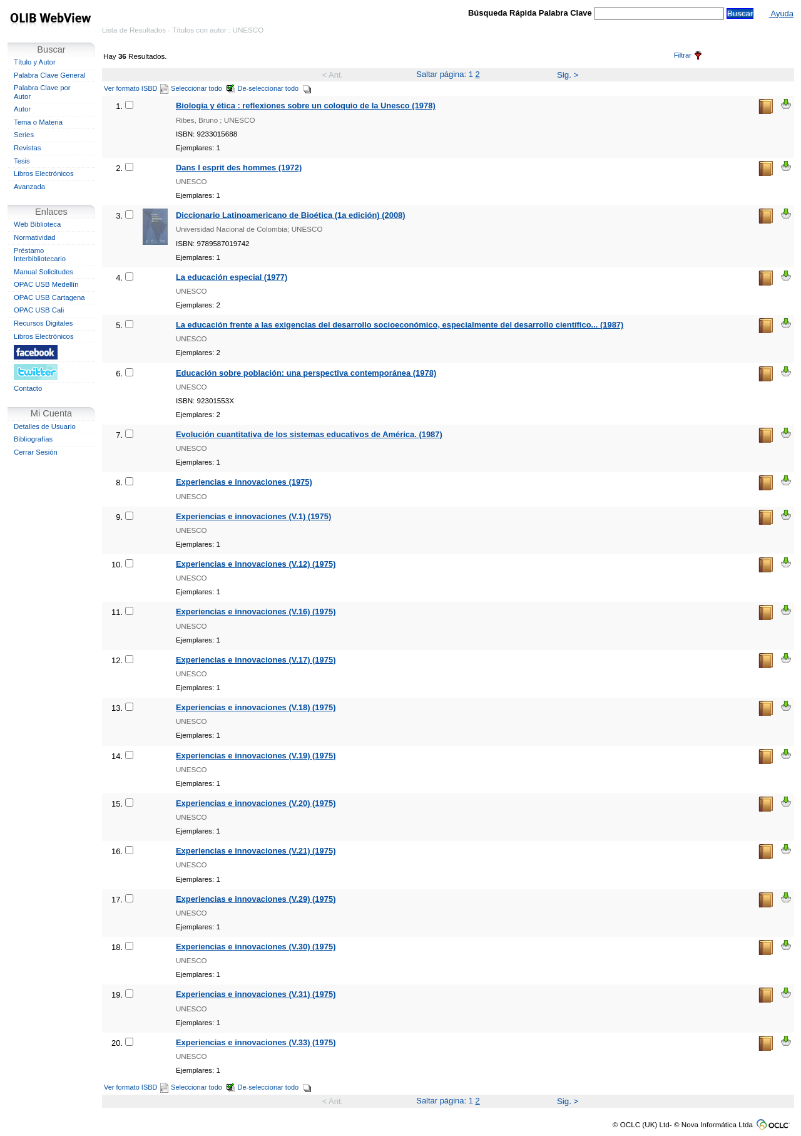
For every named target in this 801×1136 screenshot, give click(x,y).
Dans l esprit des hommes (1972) (239, 167)
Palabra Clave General (49, 75)
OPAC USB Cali (39, 310)
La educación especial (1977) (231, 277)
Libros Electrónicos (44, 173)
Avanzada (29, 186)
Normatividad (35, 237)
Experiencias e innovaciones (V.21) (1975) (256, 850)
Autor (22, 109)
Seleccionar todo (203, 88)
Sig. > (567, 75)
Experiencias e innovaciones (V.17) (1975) (256, 659)
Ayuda (781, 13)
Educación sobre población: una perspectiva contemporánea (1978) (306, 373)
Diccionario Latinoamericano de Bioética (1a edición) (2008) (291, 215)
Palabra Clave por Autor (42, 92)
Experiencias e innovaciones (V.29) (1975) (256, 899)
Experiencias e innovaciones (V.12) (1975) (256, 564)
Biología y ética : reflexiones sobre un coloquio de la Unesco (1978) (306, 105)
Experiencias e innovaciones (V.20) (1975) (256, 803)
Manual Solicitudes (43, 272)
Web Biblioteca (37, 224)
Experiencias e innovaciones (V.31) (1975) (256, 994)
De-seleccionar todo (275, 88)
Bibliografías (33, 439)
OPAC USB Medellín (46, 284)
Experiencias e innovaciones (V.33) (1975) (256, 1042)
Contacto (28, 388)
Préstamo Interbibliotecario (40, 255)
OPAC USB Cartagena (49, 297)
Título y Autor (35, 62)
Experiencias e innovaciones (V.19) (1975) (256, 755)
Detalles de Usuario (45, 426)
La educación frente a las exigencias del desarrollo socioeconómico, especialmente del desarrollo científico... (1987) (399, 324)
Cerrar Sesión (36, 452)
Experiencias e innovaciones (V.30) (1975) (256, 946)
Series (24, 134)
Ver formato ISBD (136, 88)
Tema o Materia (38, 122)
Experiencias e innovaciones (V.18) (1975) (256, 707)
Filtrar (688, 55)
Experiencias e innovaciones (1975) (244, 482)
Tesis (22, 161)
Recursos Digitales (43, 323)
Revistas (27, 148)
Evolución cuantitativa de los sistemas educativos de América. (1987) (309, 434)
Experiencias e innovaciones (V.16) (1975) (256, 611)
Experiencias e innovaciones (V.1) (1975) (253, 516)
